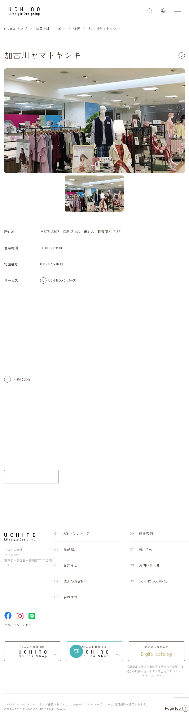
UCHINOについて (76, 533)
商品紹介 (70, 549)
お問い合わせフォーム (31, 477)
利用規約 (120, 704)
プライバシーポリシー (19, 625)
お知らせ (70, 565)
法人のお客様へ (75, 581)
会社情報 (70, 596)
